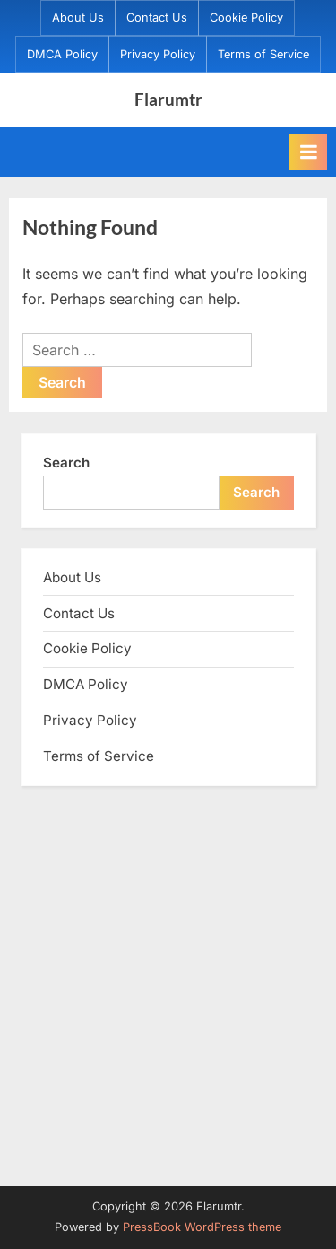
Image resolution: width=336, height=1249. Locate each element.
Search (66, 462)
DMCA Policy (62, 54)
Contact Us (156, 17)
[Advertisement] (168, 984)
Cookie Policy (246, 17)
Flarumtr (168, 99)
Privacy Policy (157, 54)
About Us (78, 17)
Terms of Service (263, 54)
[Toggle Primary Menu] (308, 152)
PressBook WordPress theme (202, 1227)
